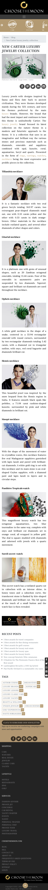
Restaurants (8, 782)
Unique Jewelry (11, 706)
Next (46, 25)
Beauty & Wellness (12, 702)
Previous (2, 25)
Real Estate (7, 758)
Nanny (5, 819)
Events (5, 816)
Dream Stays (30, 682)
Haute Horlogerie (12, 714)
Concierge (7, 807)
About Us (6, 855)
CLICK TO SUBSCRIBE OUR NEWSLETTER (21, 722)
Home (6, 37)
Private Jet (7, 804)
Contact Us (7, 852)
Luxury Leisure (11, 690)
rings (22, 155)
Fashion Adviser (10, 801)
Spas (4, 785)
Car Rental (7, 810)
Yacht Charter (9, 813)
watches (41, 155)
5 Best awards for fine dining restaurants (21, 642)
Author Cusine (10, 682)
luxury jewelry (10, 124)
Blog (13, 37)
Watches (29, 30)
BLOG (4, 847)
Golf (4, 788)
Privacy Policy (9, 864)
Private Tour (8, 828)
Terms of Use (8, 861)
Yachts (5, 766)
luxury (5, 113)
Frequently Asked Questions (16, 858)
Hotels (5, 779)
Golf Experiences (11, 710)
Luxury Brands (10, 686)
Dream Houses (32, 706)
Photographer (9, 833)
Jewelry (6, 760)
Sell (4, 850)
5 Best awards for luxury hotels (17, 654)
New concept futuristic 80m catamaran (20, 657)
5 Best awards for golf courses (16, 645)
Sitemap (6, 867)
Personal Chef (9, 825)
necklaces (7, 159)
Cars (12, 30)
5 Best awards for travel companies (19, 639)
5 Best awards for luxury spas (16, 651)
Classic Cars (8, 763)
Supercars (31, 686)
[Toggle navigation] (24, 17)
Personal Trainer (11, 822)
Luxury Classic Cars (13, 694)
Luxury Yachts (10, 698)
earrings (31, 155)
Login (5, 870)
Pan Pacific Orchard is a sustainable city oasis (23, 669)
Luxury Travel (9, 831)
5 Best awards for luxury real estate (19, 648)
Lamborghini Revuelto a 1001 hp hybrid (21, 666)
